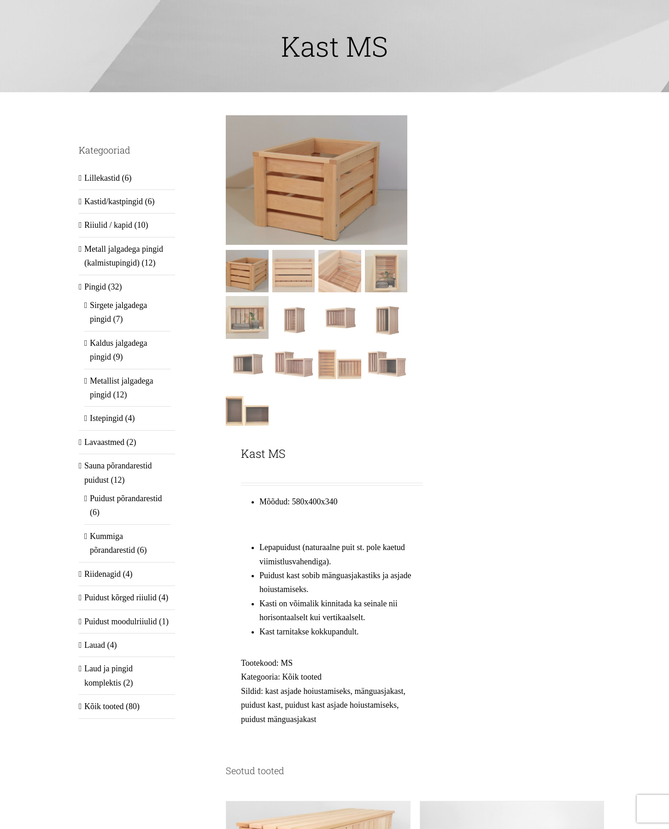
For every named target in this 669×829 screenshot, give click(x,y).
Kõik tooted (302, 677)
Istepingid (106, 418)
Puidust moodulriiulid (120, 621)
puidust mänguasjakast (278, 719)
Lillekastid (102, 178)
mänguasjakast (378, 691)
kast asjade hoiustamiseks (307, 691)
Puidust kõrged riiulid (120, 597)
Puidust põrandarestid (126, 498)
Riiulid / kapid (108, 225)
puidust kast (261, 705)
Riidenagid (102, 574)
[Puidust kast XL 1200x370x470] (318, 808)
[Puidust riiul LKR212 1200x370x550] (512, 808)
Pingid (95, 286)
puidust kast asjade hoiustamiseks (340, 705)
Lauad (94, 645)
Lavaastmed (104, 442)
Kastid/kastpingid (113, 201)
